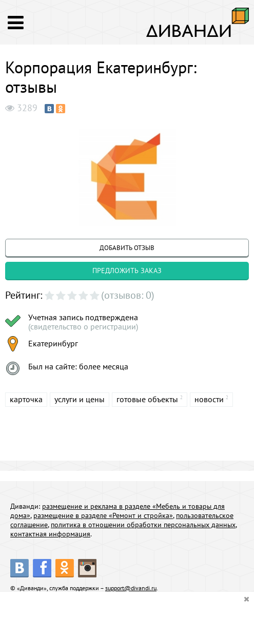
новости (209, 399)
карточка (26, 399)
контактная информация (50, 533)
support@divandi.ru (131, 588)
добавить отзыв (127, 247)
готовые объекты (147, 399)
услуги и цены (79, 399)
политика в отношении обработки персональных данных (143, 524)
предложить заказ (127, 270)
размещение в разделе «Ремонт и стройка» (103, 515)
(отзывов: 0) (127, 295)
